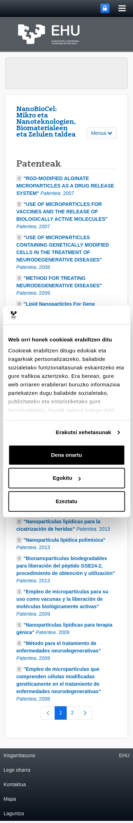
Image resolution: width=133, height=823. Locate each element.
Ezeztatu (66, 501)
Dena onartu (66, 455)
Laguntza (14, 813)
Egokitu (67, 478)
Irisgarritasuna (19, 755)
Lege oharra (17, 770)
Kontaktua (15, 784)
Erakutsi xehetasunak (83, 432)
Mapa (10, 799)
